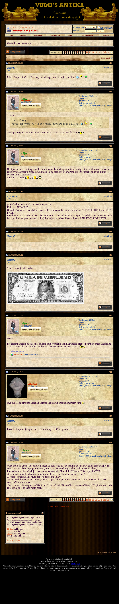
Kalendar (106, 35)
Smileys (10, 531)
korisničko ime (78, 27)
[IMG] (9, 533)
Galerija (23, 35)
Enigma (32, 383)
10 (84, 52)
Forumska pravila (13, 540)
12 (90, 52)
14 (96, 52)
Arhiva (106, 552)
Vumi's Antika (15, 28)
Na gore (113, 552)
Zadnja (106, 52)
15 (99, 52)
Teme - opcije (106, 58)
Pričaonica (38, 35)
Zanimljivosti (36, 28)
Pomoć (70, 35)
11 (87, 52)
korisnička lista (87, 35)
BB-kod (10, 529)
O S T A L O (26, 28)
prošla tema (54, 506)
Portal (11, 35)
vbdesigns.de (75, 563)
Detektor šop (55, 35)
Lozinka (76, 31)
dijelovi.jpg (18, 354)
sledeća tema (64, 506)
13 (93, 52)
